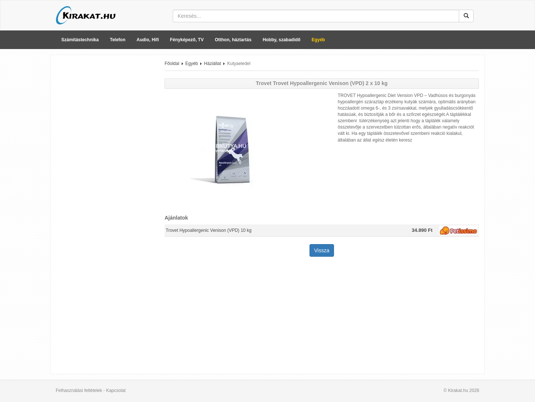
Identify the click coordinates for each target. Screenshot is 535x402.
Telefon (118, 39)
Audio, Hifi (148, 39)
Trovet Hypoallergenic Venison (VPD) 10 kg (209, 230)
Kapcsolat (116, 390)
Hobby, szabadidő (282, 39)
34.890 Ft (422, 230)
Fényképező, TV (187, 39)
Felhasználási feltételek (79, 390)
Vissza (322, 250)
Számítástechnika (80, 39)
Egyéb (318, 39)
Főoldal (172, 63)
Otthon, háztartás (233, 39)
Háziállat (212, 63)
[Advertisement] (104, 172)
